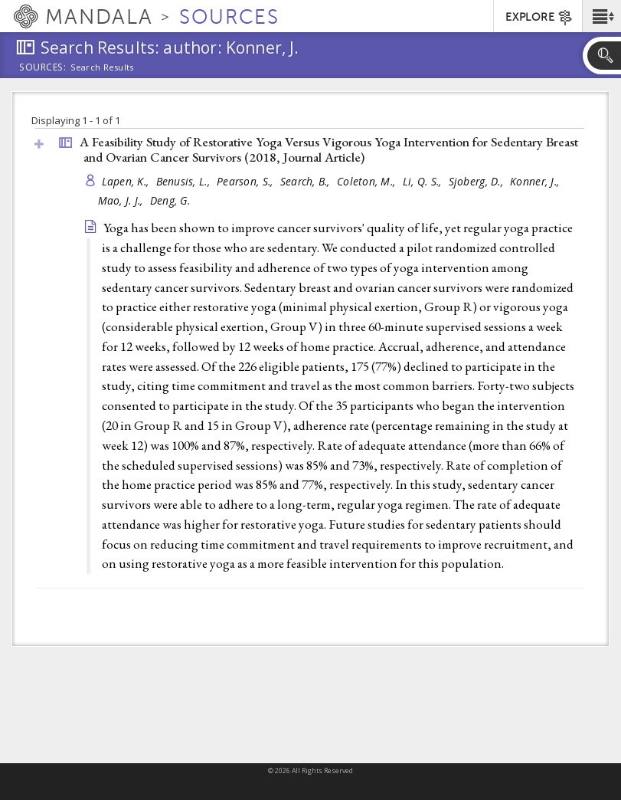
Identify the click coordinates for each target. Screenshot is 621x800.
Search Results (102, 67)
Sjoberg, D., (478, 181)
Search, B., (306, 181)
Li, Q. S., (424, 181)
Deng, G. (170, 200)
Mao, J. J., (122, 200)
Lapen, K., (127, 181)
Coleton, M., (368, 181)
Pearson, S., (246, 181)
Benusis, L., (185, 181)
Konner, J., (536, 181)
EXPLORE (539, 17)
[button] (601, 16)
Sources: (43, 68)
